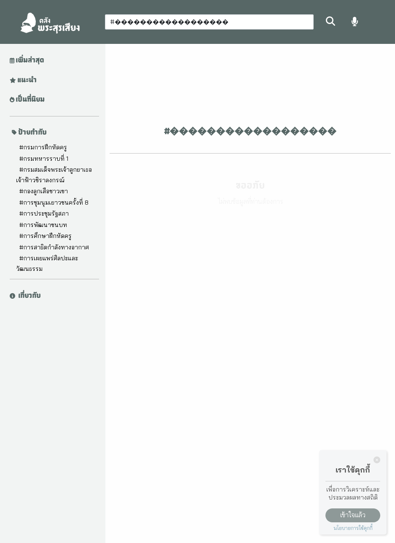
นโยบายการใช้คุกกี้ (353, 528)
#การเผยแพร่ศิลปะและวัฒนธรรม (47, 263)
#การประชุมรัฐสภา (44, 213)
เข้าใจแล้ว (352, 515)
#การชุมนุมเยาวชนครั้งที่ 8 (53, 202)
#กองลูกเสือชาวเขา (43, 191)
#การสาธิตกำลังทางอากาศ (54, 247)
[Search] (209, 22)
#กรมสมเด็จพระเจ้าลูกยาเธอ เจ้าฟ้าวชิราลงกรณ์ (54, 175)
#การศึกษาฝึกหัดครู (45, 236)
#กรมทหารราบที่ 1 (43, 158)
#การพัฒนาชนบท (43, 225)
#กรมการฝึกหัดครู (43, 147)
